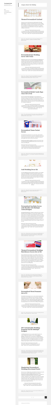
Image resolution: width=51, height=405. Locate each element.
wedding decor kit (27, 172)
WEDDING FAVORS (30, 77)
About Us (5, 13)
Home (5, 9)
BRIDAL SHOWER (27, 313)
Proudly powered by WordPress (25, 403)
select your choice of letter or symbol (38, 299)
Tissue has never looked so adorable (27, 140)
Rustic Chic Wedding (38, 114)
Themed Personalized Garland (31, 19)
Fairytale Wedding (23, 351)
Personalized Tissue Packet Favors (30, 131)
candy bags (31, 96)
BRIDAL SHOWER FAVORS (33, 76)
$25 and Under (28, 114)
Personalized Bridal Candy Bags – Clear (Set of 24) (32, 92)
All (29, 38)
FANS (41, 352)
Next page (46, 397)
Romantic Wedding (36, 38)
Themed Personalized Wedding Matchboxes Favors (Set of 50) (32, 251)
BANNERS (31, 39)
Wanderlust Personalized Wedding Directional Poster (30, 368)
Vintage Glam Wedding (29, 352)
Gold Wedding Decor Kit (29, 169)
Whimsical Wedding (26, 39)
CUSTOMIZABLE (35, 39)
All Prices (31, 38)
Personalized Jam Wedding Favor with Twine (30, 55)
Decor (33, 38)
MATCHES (34, 276)
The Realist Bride (8, 3)
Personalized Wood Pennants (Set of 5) (31, 292)
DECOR (30, 313)
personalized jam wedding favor (37, 59)
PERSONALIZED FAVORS (24, 77)
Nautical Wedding (28, 275)
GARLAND (38, 39)
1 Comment (25, 155)
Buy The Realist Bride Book (7, 12)
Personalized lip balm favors (25, 212)
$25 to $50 (27, 38)
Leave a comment (24, 40)
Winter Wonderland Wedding (33, 234)
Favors (34, 114)
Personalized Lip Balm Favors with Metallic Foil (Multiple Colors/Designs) (31, 207)
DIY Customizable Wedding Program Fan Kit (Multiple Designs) (30, 329)
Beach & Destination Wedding (36, 274)
